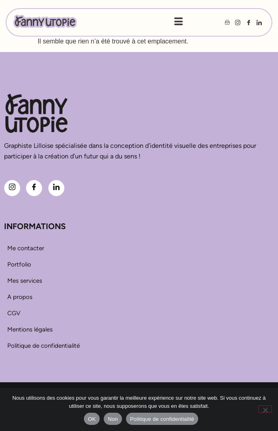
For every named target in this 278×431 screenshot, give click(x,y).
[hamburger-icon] (178, 22)
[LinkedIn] (56, 188)
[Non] (265, 409)
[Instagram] (12, 188)
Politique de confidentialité (162, 419)
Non (113, 419)
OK (92, 419)
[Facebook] (34, 188)
